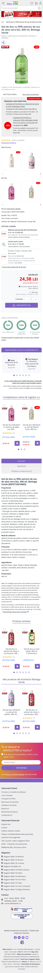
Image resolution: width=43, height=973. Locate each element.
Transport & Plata (8, 798)
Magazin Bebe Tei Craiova (12, 863)
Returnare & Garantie (10, 802)
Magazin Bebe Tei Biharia (12, 856)
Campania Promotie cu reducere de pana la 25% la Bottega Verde (22, 105)
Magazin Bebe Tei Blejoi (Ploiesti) (15, 889)
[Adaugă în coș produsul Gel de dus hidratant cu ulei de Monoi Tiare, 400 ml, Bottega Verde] (37, 443)
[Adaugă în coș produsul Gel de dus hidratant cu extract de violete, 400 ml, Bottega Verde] (17, 727)
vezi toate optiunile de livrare (13, 267)
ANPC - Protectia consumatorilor (14, 844)
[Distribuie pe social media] (3, 43)
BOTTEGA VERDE (13, 209)
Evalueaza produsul (8, 143)
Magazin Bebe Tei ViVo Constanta (15, 886)
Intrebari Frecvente (9, 805)
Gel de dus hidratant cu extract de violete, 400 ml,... (11, 712)
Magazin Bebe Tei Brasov (12, 860)
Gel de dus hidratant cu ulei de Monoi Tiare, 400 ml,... (31, 427)
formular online (20, 847)
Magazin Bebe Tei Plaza (11, 873)
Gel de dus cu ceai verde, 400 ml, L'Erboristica (31, 651)
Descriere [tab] (21, 461)
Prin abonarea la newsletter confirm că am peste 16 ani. (21, 755)
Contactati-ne (6, 815)
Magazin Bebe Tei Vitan (11, 883)
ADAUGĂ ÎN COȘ (22, 305)
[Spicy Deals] (21, 14)
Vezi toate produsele (30, 94)
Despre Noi (5, 824)
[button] (14, 375)
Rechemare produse (9, 812)
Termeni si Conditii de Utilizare (13, 792)
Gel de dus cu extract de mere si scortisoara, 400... (11, 651)
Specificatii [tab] (21, 466)
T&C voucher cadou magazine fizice (15, 841)
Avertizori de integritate (10, 837)
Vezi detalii (18, 263)
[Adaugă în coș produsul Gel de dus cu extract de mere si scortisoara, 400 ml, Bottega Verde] (17, 666)
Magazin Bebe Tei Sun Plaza (13, 879)
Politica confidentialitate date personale (17, 834)
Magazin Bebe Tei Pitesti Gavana (15, 870)
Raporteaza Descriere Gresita (16, 612)
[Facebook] (15, 937)
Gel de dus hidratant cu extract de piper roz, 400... (11, 427)
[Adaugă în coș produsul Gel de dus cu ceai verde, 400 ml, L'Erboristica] (37, 666)
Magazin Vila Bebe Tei (11, 866)
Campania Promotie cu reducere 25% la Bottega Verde (25, 118)
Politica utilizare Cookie (10, 831)
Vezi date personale (19, 774)
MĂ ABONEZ (21, 768)
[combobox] (21, 8)
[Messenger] (19, 937)
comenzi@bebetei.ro (12, 903)
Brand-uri (5, 808)
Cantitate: (19, 299)
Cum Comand (6, 795)
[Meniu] (3, 3)
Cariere (4, 827)
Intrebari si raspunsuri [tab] (21, 471)
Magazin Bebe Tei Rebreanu (13, 876)
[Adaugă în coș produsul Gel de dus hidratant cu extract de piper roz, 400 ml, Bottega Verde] (17, 443)
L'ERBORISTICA (28, 660)
